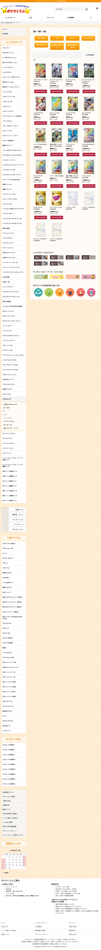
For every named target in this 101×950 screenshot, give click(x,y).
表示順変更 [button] (89, 55)
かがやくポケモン (57, 46)
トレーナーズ (88, 38)
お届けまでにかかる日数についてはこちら (64, 899)
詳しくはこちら (17, 891)
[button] (91, 18)
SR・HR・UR (41, 45)
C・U (72, 38)
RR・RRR (41, 38)
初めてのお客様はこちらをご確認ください (26, 896)
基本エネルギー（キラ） (72, 46)
